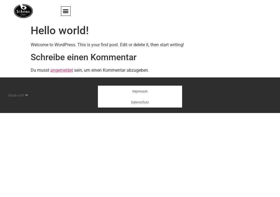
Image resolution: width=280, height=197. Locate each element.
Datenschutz (140, 102)
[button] (66, 11)
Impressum (139, 91)
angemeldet (61, 70)
